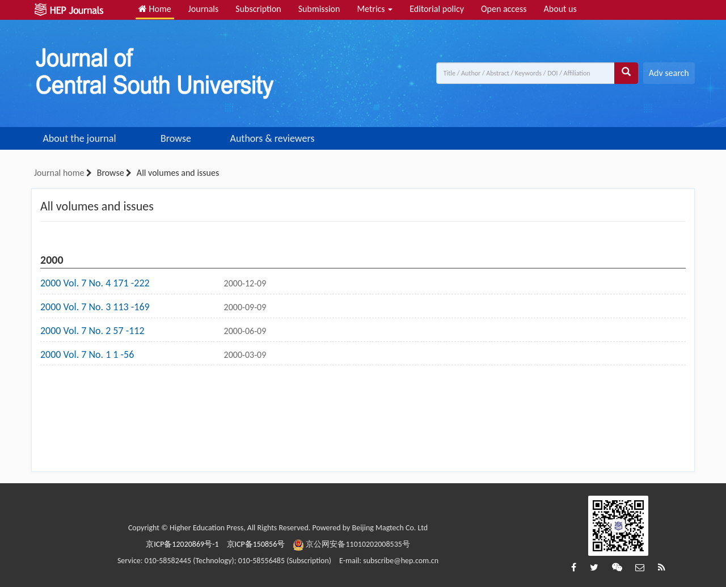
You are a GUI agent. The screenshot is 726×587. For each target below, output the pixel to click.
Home (154, 8)
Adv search (669, 72)
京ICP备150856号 (256, 544)
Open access (504, 8)
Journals (203, 8)
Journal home (59, 172)
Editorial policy (437, 8)
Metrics (374, 8)
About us (560, 8)
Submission (319, 8)
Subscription (258, 8)
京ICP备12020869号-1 (182, 544)
